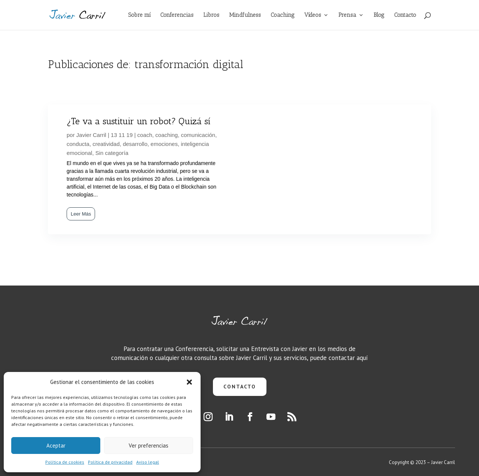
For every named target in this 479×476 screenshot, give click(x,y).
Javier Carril (91, 135)
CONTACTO (239, 386)
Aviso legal (147, 462)
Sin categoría (111, 153)
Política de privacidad (110, 462)
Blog (378, 15)
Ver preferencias (148, 445)
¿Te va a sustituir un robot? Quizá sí (138, 121)
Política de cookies (64, 462)
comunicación (198, 135)
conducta (78, 144)
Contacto (405, 15)
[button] (189, 382)
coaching (166, 135)
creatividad (106, 144)
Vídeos (312, 15)
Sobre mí (139, 15)
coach (144, 135)
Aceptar (55, 445)
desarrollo (135, 144)
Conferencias (176, 15)
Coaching (283, 15)
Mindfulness (245, 15)
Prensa (347, 15)
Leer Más (81, 214)
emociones (164, 144)
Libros (211, 15)
